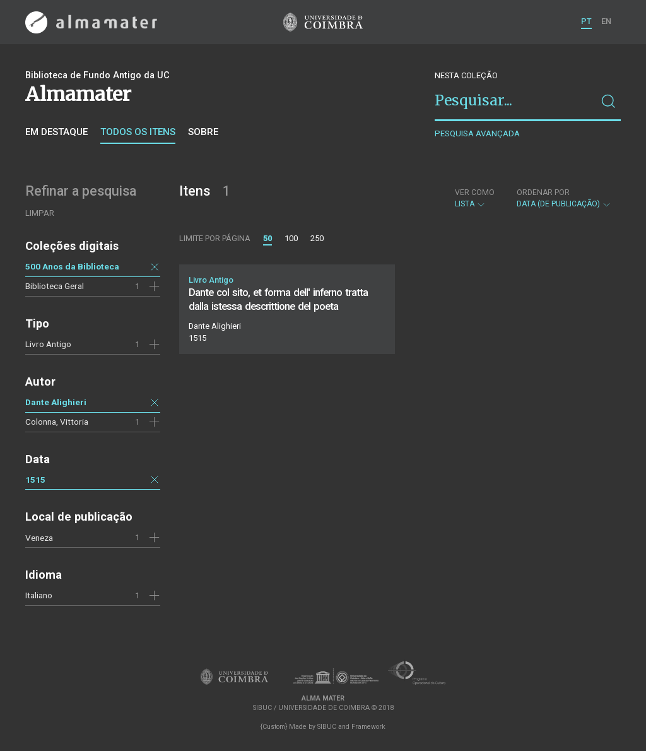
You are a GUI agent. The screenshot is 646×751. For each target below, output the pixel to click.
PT (586, 21)
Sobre (203, 132)
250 (317, 238)
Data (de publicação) (564, 198)
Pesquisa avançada (477, 133)
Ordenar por (543, 192)
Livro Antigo (48, 344)
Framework (368, 727)
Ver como (475, 192)
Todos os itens (137, 132)
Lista (475, 198)
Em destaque (56, 132)
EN (606, 21)
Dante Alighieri (55, 402)
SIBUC (326, 727)
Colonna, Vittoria (56, 422)
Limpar (39, 213)
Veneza (39, 538)
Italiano (38, 595)
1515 (35, 480)
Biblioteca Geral (54, 286)
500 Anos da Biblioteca (72, 266)
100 (291, 238)
